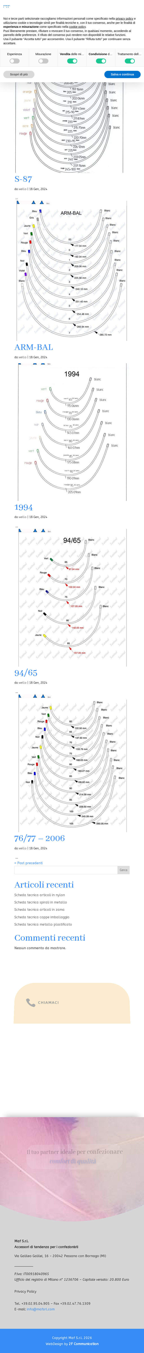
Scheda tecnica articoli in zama (39, 910)
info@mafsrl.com (41, 1309)
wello (23, 189)
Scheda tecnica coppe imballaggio (41, 917)
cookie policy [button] (77, 26)
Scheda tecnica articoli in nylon (39, 895)
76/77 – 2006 (39, 838)
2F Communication (84, 1344)
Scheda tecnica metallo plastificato (43, 924)
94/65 (25, 673)
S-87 (23, 179)
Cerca (123, 870)
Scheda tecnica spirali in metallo (40, 902)
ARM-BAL (33, 347)
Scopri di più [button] (19, 74)
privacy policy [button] (124, 18)
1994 (23, 507)
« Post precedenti (28, 863)
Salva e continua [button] (122, 74)
